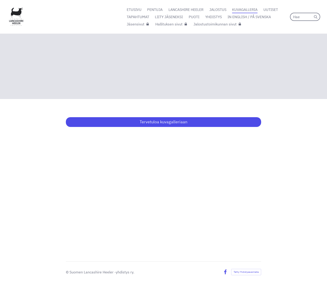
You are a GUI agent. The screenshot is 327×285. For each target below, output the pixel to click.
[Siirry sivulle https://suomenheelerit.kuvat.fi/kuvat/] (163, 185)
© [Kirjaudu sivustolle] (67, 272)
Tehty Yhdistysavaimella (246, 271)
